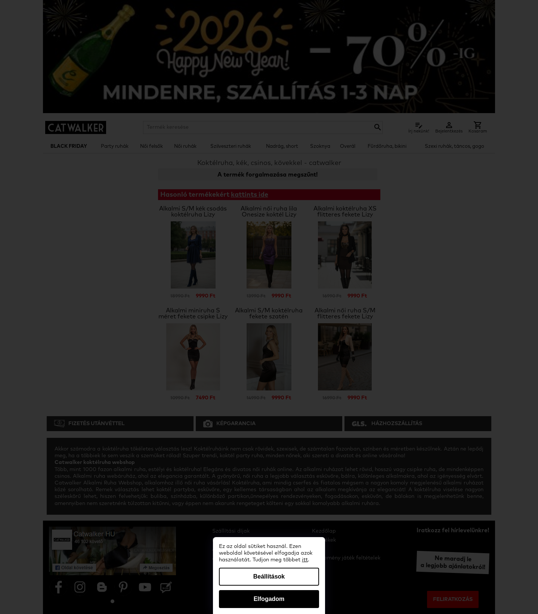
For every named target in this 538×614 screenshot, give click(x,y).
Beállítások (269, 576)
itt (305, 559)
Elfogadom (269, 599)
